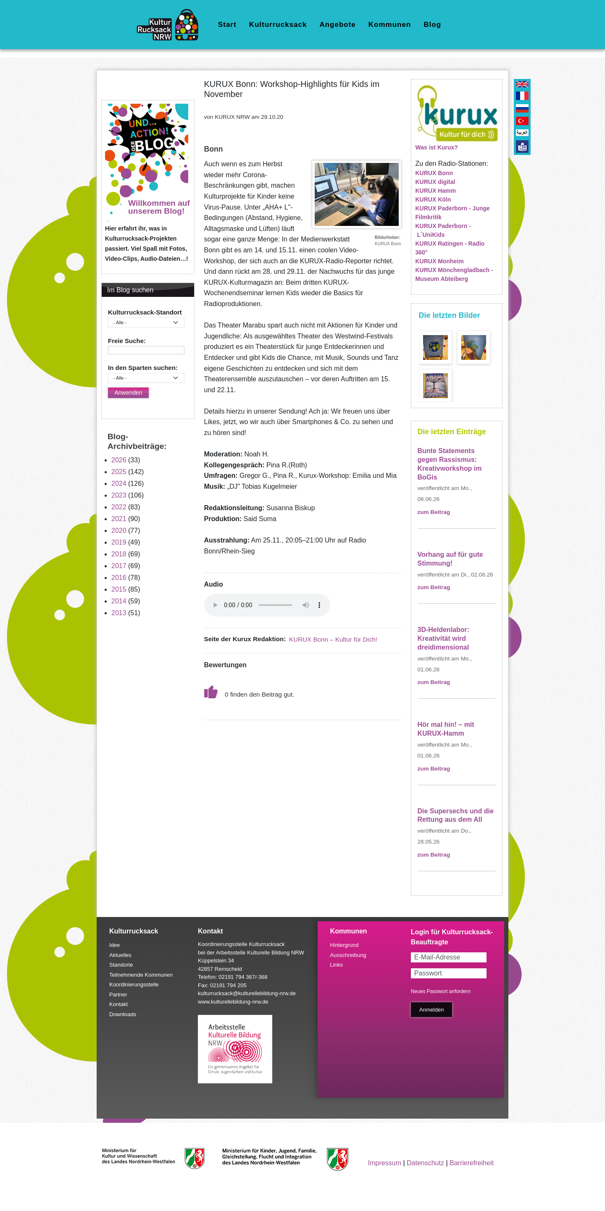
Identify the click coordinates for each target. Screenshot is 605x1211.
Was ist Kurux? (437, 147)
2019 (118, 542)
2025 (118, 471)
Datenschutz (425, 1162)
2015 (118, 589)
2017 (118, 565)
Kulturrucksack (278, 25)
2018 (118, 554)
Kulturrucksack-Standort (145, 312)
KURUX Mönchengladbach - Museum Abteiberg (454, 274)
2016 (118, 577)
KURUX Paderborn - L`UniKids (443, 230)
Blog (432, 25)
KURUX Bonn (434, 173)
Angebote (337, 25)
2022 (118, 507)
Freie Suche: (127, 340)
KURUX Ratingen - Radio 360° (450, 248)
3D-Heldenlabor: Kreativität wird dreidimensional (444, 638)
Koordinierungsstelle (134, 984)
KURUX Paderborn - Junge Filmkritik (453, 212)
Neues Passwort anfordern (441, 991)
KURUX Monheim (440, 261)
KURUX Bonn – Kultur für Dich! (333, 639)
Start (227, 25)
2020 (118, 530)
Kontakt (118, 1004)
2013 (118, 612)
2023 (118, 495)
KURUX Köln (433, 199)
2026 (118, 460)
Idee (114, 945)
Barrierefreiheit (472, 1162)
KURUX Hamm (436, 190)
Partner (118, 994)
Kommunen (389, 25)
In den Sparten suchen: (143, 367)
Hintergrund (344, 945)
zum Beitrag (434, 512)
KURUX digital (435, 181)
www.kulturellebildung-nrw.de (233, 1002)
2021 (118, 518)
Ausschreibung (348, 955)
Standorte (121, 965)
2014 (118, 601)
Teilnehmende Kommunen (141, 975)
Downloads (122, 1014)
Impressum (384, 1162)
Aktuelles (120, 955)
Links (336, 965)
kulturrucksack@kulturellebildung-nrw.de (247, 993)
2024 (118, 483)
